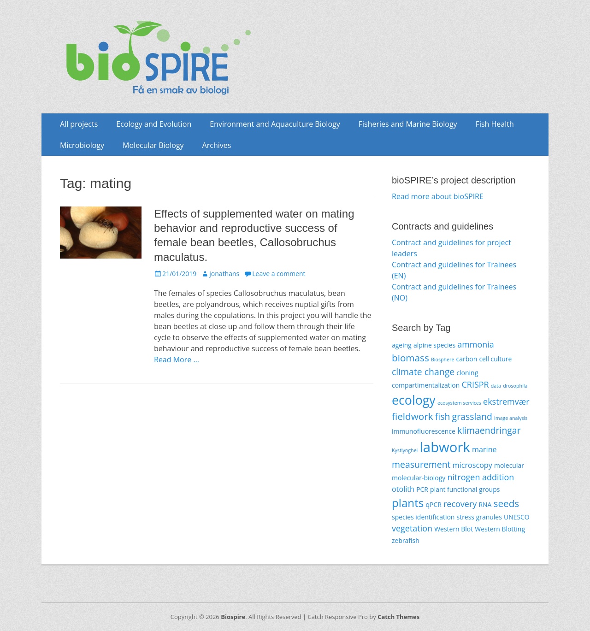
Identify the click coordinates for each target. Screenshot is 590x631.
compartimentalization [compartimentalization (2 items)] (426, 385)
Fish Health (495, 124)
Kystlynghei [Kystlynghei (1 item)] (405, 450)
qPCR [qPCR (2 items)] (433, 504)
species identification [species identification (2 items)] (423, 517)
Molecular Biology (153, 145)
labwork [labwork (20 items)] (444, 447)
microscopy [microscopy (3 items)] (472, 465)
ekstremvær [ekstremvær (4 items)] (506, 401)
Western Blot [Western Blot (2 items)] (453, 529)
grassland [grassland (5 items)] (472, 416)
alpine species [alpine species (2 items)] (434, 345)
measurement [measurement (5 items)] (421, 464)
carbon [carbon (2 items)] (467, 358)
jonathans (224, 273)
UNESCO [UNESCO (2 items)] (517, 517)
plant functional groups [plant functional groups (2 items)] (465, 489)
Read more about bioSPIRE (438, 196)
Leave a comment (278, 273)
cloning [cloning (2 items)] (467, 372)
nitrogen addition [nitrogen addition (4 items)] (480, 477)
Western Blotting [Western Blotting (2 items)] (500, 529)
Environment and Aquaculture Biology (275, 124)
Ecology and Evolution (153, 124)
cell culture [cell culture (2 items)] (495, 358)
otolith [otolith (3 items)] (403, 489)
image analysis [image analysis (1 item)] (510, 418)
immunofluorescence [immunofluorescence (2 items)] (423, 431)
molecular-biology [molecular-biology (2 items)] (418, 477)
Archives (216, 145)
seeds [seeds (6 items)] (506, 503)
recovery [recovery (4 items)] (460, 503)
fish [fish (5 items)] (442, 416)
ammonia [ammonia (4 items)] (475, 344)
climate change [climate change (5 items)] (423, 372)
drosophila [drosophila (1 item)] (515, 386)
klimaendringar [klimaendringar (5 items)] (489, 430)
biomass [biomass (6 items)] (410, 357)
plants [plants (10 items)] (408, 502)
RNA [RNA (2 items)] (484, 504)
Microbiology (82, 145)
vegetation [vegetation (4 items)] (412, 528)
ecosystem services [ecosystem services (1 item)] (459, 403)
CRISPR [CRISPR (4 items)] (475, 384)
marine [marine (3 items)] (484, 449)
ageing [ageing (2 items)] (402, 345)
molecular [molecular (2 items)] (509, 465)
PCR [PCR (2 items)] (422, 489)
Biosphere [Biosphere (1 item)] (442, 359)
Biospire (233, 617)
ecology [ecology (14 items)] (414, 399)
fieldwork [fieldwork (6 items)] (412, 416)
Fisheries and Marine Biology (408, 124)
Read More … (176, 359)
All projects (79, 124)
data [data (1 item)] (496, 386)
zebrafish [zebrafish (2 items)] (405, 540)
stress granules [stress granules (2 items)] (479, 517)
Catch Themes (398, 617)
